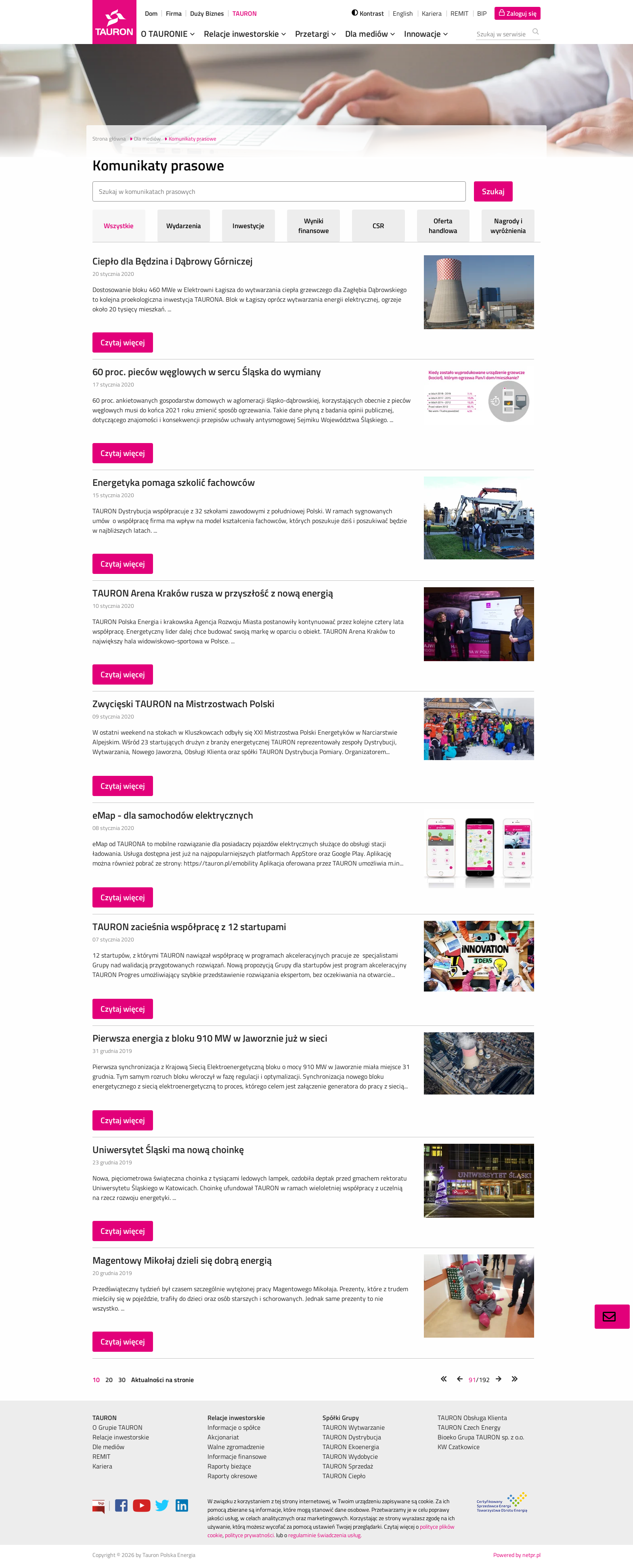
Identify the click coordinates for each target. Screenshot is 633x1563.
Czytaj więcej (123, 342)
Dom (151, 13)
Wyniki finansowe (313, 226)
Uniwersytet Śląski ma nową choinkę (168, 1149)
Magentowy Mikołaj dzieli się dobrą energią (182, 1260)
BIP (481, 13)
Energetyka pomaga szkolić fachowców (173, 482)
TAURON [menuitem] (104, 1417)
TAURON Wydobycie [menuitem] (350, 1456)
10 (96, 1379)
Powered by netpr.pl (517, 1554)
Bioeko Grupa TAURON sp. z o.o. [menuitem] (481, 1437)
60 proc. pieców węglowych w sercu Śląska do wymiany (206, 371)
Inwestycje (248, 226)
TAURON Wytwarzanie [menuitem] (354, 1427)
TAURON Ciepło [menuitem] (344, 1476)
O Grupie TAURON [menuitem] (117, 1427)
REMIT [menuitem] (101, 1456)
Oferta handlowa (443, 226)
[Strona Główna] (114, 22)
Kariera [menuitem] (102, 1466)
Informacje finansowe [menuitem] (237, 1456)
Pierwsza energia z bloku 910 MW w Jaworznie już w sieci (209, 1038)
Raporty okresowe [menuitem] (232, 1476)
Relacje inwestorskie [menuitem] (120, 1437)
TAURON (245, 13)
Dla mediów (371, 33)
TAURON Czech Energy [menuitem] (469, 1427)
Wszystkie (119, 226)
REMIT (459, 13)
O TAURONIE (169, 33)
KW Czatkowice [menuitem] (459, 1447)
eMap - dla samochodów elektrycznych (172, 815)
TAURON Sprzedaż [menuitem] (348, 1466)
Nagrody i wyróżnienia (508, 226)
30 (122, 1379)
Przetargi (316, 33)
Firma (174, 13)
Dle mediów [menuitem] (108, 1447)
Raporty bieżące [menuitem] (229, 1466)
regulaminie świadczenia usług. (325, 1535)
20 (109, 1379)
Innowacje (427, 33)
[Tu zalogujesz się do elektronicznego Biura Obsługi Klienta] (518, 13)
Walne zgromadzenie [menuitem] (236, 1447)
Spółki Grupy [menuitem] (341, 1417)
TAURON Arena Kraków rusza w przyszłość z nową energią (212, 593)
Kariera (432, 13)
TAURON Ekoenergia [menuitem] (351, 1447)
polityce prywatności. (250, 1535)
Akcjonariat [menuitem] (223, 1437)
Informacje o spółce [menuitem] (234, 1427)
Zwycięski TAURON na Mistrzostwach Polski (183, 703)
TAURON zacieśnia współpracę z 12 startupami (189, 926)
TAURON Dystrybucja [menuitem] (352, 1437)
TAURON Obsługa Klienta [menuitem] (472, 1417)
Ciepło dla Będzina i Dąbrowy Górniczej (172, 261)
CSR (378, 226)
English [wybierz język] (403, 13)
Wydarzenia (183, 226)
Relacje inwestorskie (246, 33)
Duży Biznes (207, 13)
